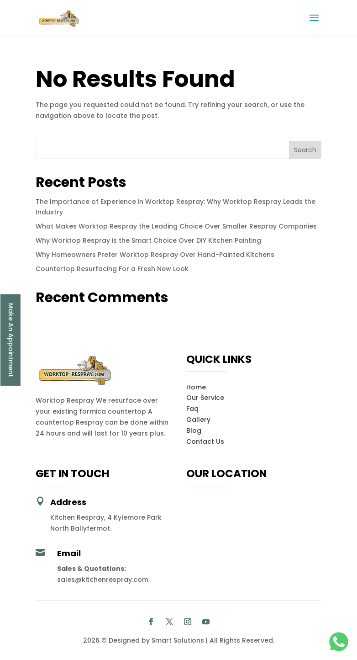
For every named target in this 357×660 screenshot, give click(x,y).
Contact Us (205, 441)
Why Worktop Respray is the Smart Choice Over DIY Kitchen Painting (148, 240)
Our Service (205, 397)
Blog (193, 430)
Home (196, 387)
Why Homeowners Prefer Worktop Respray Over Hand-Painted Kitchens (155, 254)
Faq (192, 408)
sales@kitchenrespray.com (102, 579)
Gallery (198, 419)
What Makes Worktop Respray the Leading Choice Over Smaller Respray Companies (176, 226)
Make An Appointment (11, 340)
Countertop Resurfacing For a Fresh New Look (112, 268)
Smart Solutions (178, 640)
